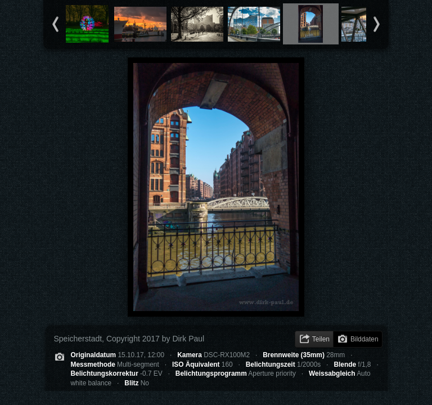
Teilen (321, 339)
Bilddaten (364, 339)
